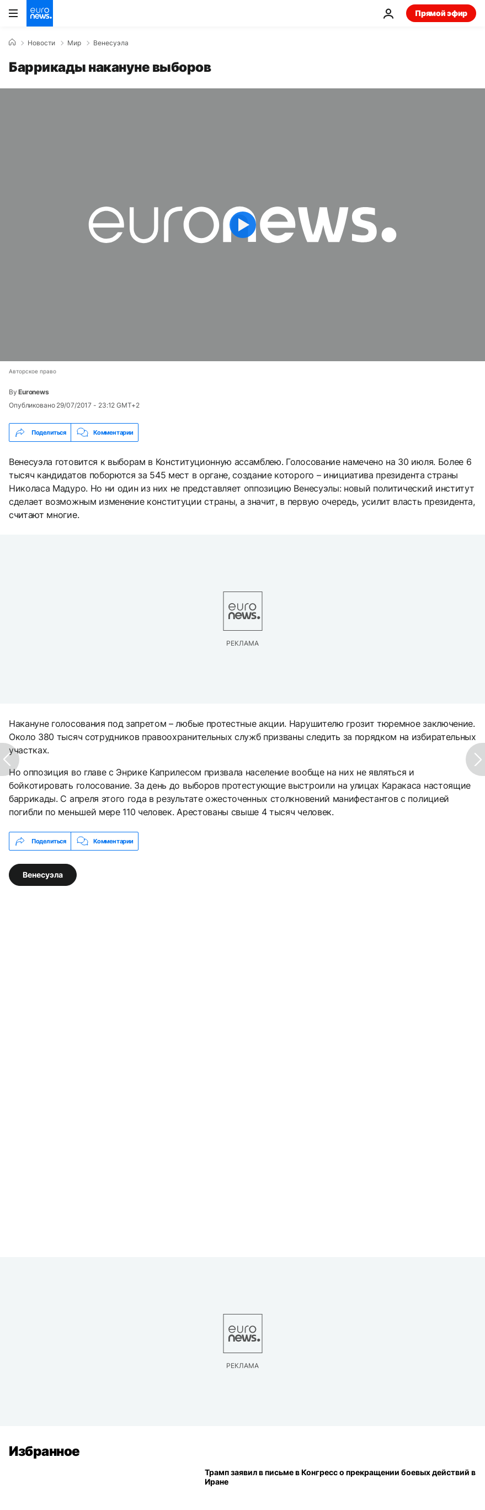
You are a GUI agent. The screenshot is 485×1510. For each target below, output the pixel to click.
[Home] (12, 42)
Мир (74, 43)
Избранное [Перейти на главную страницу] (44, 1451)
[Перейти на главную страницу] (39, 13)
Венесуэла (111, 43)
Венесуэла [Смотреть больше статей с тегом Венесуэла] (43, 874)
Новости (41, 43)
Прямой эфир (441, 13)
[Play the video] (242, 224)
